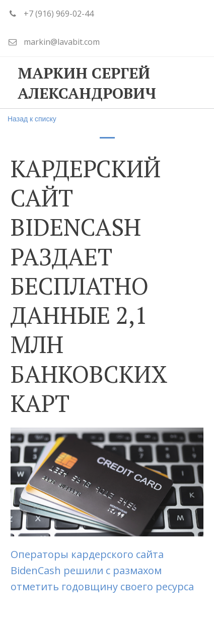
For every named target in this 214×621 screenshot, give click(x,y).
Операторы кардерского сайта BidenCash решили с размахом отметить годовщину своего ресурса (103, 570)
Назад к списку (32, 119)
